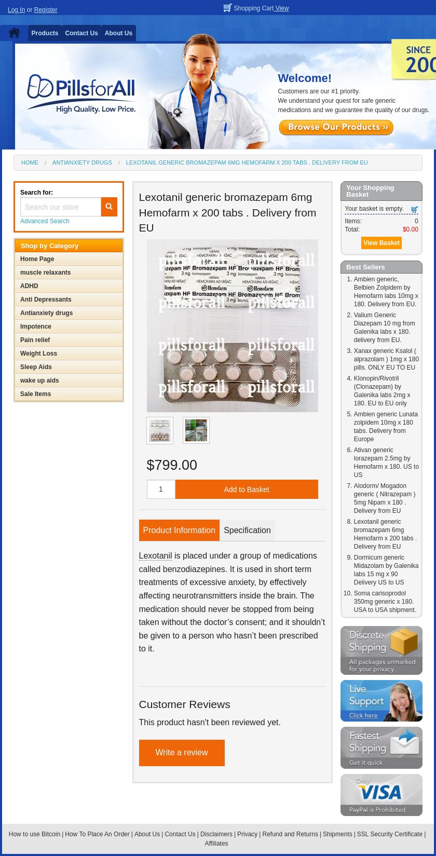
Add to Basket (246, 489)
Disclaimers (216, 834)
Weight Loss (38, 353)
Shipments (337, 834)
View (281, 8)
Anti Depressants (46, 299)
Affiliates (216, 843)
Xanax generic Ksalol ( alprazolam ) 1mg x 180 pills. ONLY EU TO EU (386, 359)
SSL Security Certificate (390, 834)
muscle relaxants (45, 272)
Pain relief (35, 340)
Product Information (179, 530)
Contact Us (81, 33)
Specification (247, 530)
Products (45, 33)
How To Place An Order (97, 834)
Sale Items (35, 394)
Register (46, 9)
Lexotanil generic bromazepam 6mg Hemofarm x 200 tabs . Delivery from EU (247, 162)
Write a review (182, 752)
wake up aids (39, 380)
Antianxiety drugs (82, 162)
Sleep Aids (36, 367)
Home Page (37, 259)
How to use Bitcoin (34, 834)
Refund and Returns (290, 834)
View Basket (381, 243)
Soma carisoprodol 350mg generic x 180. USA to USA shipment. (385, 602)
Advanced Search (45, 221)
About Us (118, 33)
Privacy (247, 834)
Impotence (35, 326)
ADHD (29, 286)
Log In (16, 9)
